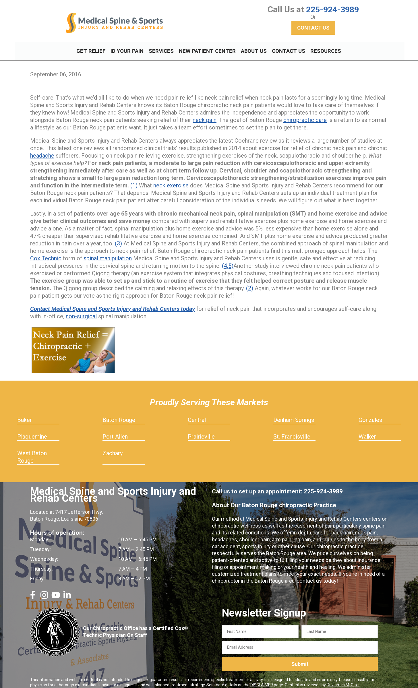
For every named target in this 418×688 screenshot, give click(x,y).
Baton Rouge (118, 414)
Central (197, 414)
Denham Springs (293, 414)
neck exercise (171, 180)
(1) (134, 180)
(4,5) (227, 260)
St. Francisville (291, 431)
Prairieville (201, 431)
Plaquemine (32, 431)
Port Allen (115, 431)
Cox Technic (45, 253)
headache (42, 150)
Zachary (112, 448)
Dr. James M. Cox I (343, 679)
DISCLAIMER (261, 679)
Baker (24, 414)
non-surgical (81, 311)
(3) (118, 238)
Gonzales (370, 414)
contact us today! (316, 576)
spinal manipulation (108, 253)
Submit (300, 659)
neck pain (204, 114)
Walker (367, 431)
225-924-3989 (332, 9)
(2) (249, 283)
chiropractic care (305, 114)
